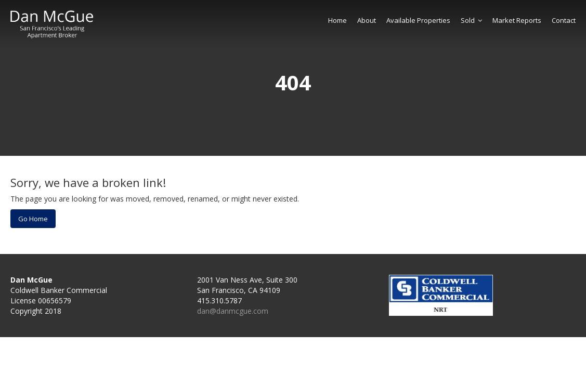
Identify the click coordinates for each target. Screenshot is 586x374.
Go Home (33, 218)
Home (337, 20)
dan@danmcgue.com (232, 311)
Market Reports (516, 20)
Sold (471, 20)
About (366, 20)
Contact (564, 20)
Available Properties (418, 20)
